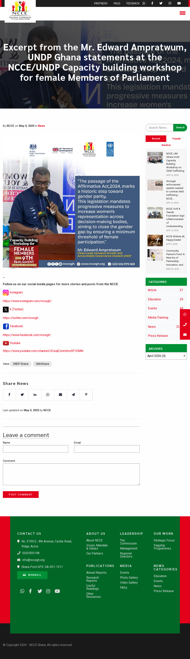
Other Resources (93, 595)
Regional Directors (126, 555)
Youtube (15, 354)
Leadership (131, 533)
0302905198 (30, 553)
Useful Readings (92, 587)
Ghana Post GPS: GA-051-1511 (42, 567)
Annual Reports (96, 572)
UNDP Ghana (20, 374)
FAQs (123, 587)
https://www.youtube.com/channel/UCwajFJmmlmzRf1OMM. (43, 362)
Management (128, 548)
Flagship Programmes (162, 547)
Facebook (16, 337)
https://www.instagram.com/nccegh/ (27, 312)
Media (126, 565)
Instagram (16, 303)
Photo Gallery (129, 577)
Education (160, 576)
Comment (9, 460)
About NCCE (94, 540)
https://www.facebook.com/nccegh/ (27, 346)
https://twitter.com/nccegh (20, 328)
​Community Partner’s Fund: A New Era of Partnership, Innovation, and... (175, 257)
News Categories (166, 567)
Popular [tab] (176, 138)
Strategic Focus (164, 540)
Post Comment (21, 494)
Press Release (164, 591)
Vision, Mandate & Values (97, 547)
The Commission (128, 542)
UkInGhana (42, 374)
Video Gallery (129, 582)
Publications (98, 565)
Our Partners (94, 553)
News (41, 126)
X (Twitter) (16, 320)
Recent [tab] (156, 138)
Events (124, 572)
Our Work (164, 533)
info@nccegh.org (33, 560)
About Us (95, 533)
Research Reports (92, 579)
